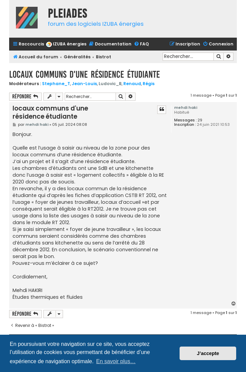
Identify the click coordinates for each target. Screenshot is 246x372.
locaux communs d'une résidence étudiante (84, 74)
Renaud (132, 83)
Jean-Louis (84, 83)
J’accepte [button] (208, 353)
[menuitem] (66, 44)
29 (200, 120)
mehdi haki (185, 107)
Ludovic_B (110, 83)
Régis (149, 83)
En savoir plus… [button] (116, 361)
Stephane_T (56, 83)
